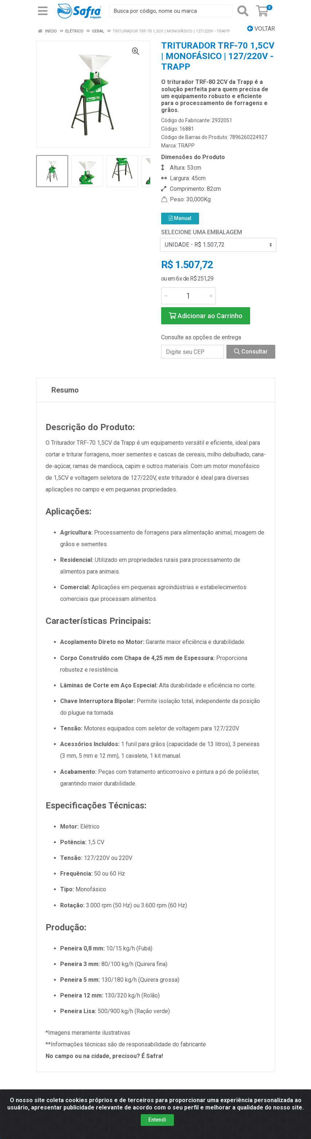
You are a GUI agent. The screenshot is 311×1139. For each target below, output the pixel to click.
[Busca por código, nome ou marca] (171, 11)
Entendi (157, 1120)
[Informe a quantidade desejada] (188, 295)
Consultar (251, 351)
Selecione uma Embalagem (201, 232)
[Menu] (42, 11)
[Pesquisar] (242, 11)
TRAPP (186, 145)
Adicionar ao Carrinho (205, 316)
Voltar (261, 28)
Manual (180, 218)
